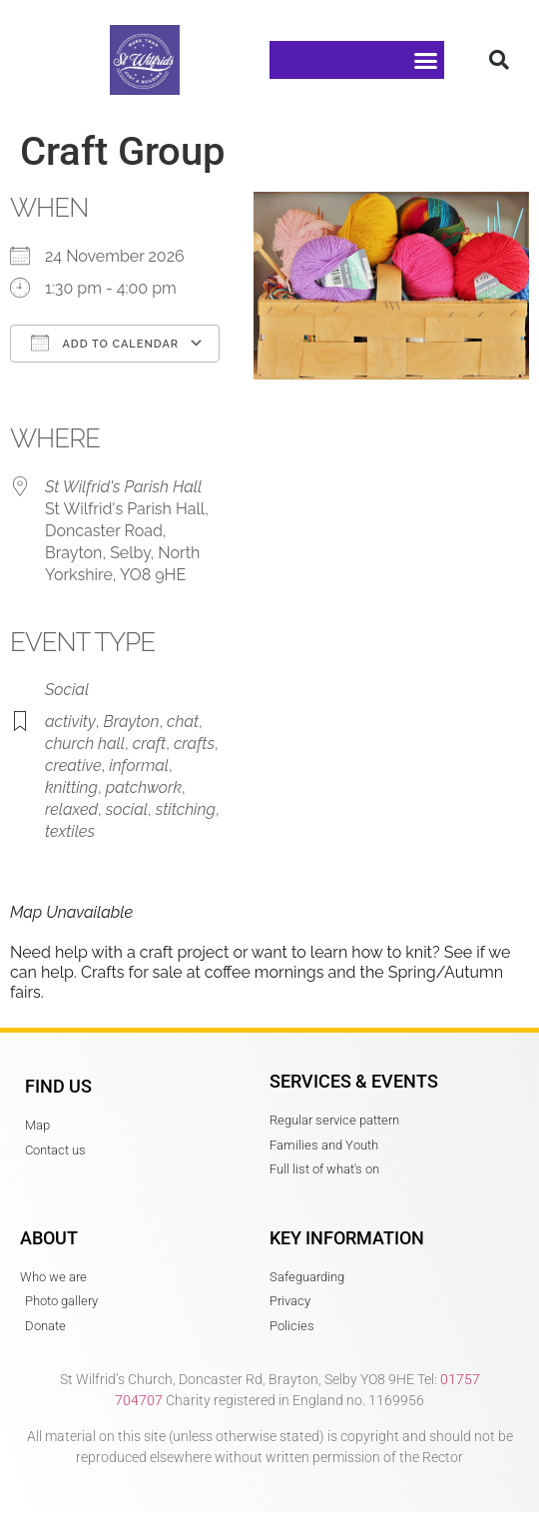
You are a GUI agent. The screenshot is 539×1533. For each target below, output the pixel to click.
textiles (70, 831)
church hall (85, 743)
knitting (71, 787)
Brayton (131, 721)
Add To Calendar (105, 343)
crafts (194, 743)
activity (70, 721)
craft (150, 743)
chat (183, 721)
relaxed (71, 809)
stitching (186, 809)
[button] (426, 60)
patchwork (144, 787)
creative (73, 765)
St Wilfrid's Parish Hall (123, 486)
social (127, 809)
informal (139, 765)
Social (67, 689)
